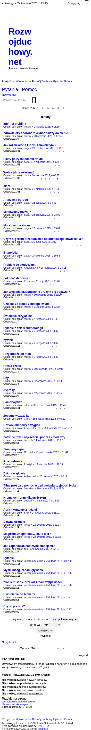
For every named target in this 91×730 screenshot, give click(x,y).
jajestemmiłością (33, 561)
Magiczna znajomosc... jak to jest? (27, 534)
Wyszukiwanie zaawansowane (18, 701)
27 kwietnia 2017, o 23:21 (46, 512)
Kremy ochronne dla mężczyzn (24, 497)
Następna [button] (68, 108)
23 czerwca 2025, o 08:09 (46, 215)
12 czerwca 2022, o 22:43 (48, 381)
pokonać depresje (15, 278)
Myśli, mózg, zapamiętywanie (23, 570)
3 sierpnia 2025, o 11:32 (47, 189)
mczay (28, 126)
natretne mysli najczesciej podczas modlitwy (34, 437)
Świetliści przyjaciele (17, 316)
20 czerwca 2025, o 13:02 (46, 228)
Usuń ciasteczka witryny (15, 704)
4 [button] (53, 108)
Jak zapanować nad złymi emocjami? (29, 546)
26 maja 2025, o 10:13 (44, 242)
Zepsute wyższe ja (16, 415)
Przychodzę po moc (17, 354)
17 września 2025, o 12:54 (46, 162)
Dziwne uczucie (14, 521)
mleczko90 (30, 405)
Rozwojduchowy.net (20, 47)
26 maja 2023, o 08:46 (47, 281)
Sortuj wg (45, 625)
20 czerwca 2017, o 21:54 (51, 488)
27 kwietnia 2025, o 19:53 (46, 255)
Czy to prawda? (14, 606)
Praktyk (28, 464)
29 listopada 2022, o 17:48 (48, 369)
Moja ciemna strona (17, 225)
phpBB (30, 723)
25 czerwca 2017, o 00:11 (53, 476)
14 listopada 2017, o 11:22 (48, 440)
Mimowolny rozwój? (17, 212)
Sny (6, 378)
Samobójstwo (12, 402)
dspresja (9, 390)
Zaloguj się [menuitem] (73, 3)
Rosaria (28, 281)
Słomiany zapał (14, 449)
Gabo (27, 418)
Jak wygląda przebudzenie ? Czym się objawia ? (36, 291)
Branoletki (10, 252)
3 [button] (48, 108)
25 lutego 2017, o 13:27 (59, 597)
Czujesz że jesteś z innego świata (26, 304)
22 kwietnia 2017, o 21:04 (47, 524)
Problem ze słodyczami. (19, 264)
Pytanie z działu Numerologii (23, 328)
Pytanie (8, 558)
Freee (27, 524)
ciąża (6, 186)
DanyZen (29, 488)
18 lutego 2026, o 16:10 (46, 126)
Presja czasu (12, 366)
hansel (28, 440)
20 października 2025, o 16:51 (48, 148)
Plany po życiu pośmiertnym (23, 159)
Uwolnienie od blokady (19, 594)
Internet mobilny (14, 123)
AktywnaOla (31, 267)
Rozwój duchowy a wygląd (21, 425)
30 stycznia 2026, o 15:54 (48, 136)
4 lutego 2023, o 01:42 (46, 319)
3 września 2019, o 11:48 (52, 405)
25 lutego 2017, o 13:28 (59, 573)
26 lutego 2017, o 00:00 (59, 561)
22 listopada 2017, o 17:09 (58, 428)
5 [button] (58, 108)
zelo (26, 549)
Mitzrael (28, 452)
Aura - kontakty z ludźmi (20, 509)
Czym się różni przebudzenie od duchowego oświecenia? (43, 239)
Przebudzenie (12, 461)
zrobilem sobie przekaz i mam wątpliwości (32, 582)
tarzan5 (28, 500)
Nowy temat (9, 94)
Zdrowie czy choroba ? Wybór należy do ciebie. (36, 133)
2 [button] (43, 108)
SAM (26, 512)
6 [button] (63, 108)
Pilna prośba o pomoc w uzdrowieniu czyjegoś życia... (40, 485)
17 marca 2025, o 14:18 (53, 267)
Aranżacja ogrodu (15, 199)
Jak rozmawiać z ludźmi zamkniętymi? (29, 145)
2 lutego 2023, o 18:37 (46, 331)
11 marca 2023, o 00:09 (47, 307)
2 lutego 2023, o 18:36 (46, 357)
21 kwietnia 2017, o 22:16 (45, 549)
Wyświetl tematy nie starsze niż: (45, 619)
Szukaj (34, 100)
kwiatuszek (30, 476)
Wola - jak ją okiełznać (18, 172)
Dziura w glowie (14, 473)
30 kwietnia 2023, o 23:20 (48, 294)
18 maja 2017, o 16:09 (47, 500)
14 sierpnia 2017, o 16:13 (49, 464)
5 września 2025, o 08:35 (45, 175)
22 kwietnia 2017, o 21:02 (47, 537)
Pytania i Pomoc (19, 89)
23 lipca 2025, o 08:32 (44, 202)
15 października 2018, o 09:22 (49, 418)
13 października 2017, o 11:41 (52, 452)
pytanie (8, 340)
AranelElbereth (32, 428)
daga (27, 148)
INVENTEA (43, 726)
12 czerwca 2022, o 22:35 (48, 393)
